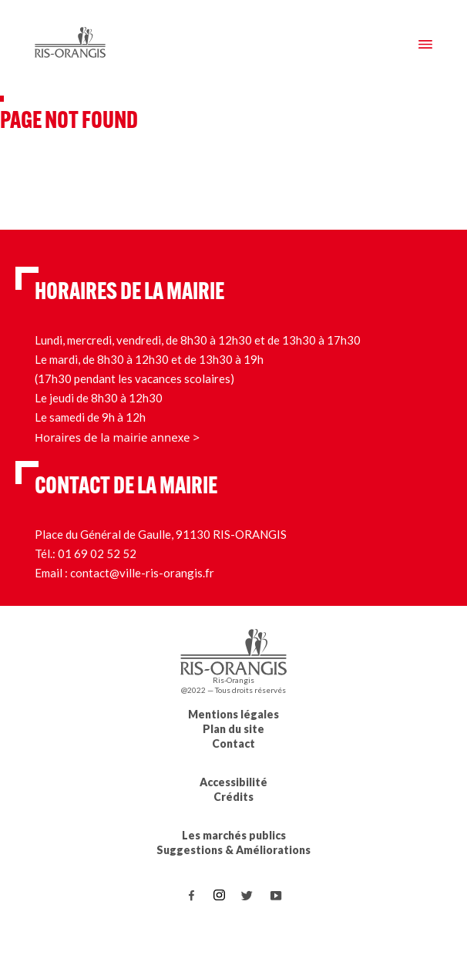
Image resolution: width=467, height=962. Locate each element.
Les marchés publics (234, 835)
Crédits (233, 796)
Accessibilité (233, 782)
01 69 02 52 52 (97, 553)
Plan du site (233, 728)
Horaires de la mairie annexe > (117, 437)
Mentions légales (233, 714)
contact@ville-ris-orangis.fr (142, 573)
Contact (233, 743)
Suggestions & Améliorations (233, 849)
